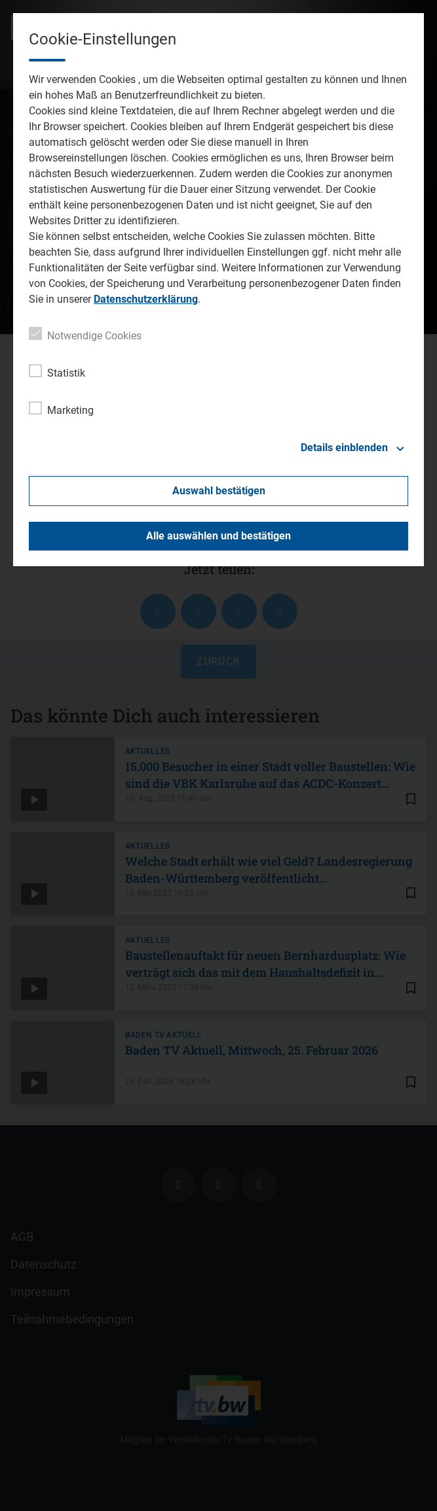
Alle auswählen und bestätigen (218, 536)
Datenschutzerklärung (146, 299)
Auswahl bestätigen (218, 490)
